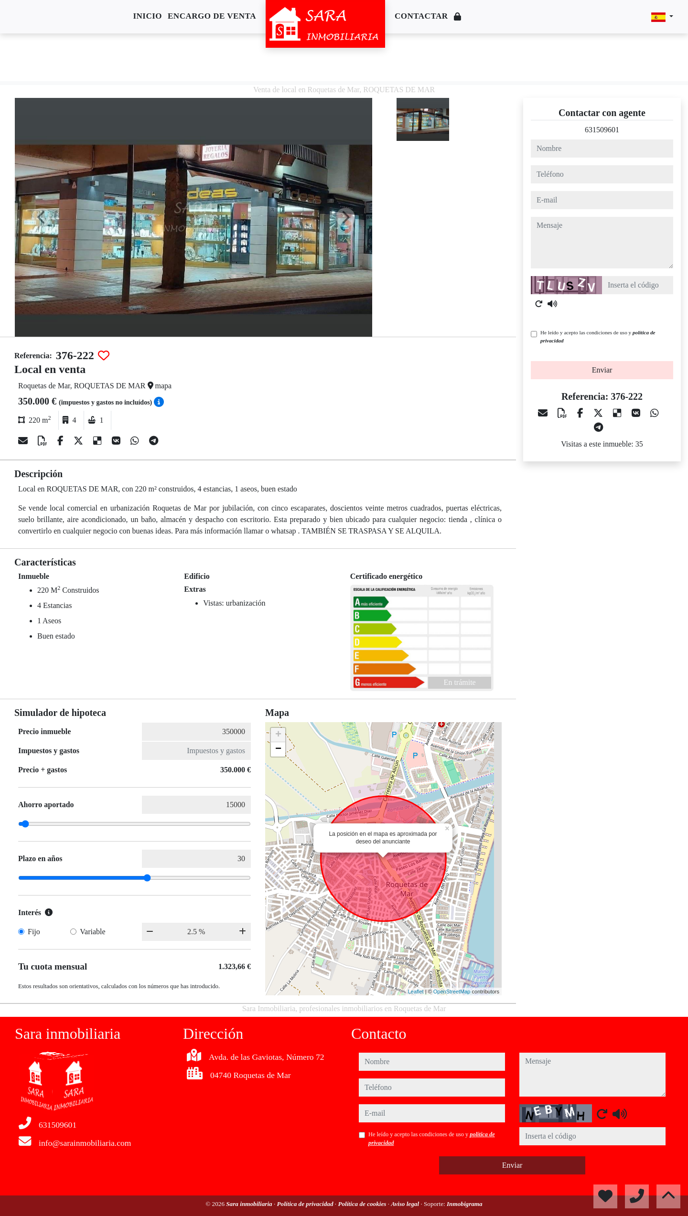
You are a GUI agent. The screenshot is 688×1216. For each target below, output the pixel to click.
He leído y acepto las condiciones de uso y (597, 336)
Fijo (34, 932)
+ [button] (278, 735)
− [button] (278, 749)
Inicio (147, 16)
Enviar (602, 370)
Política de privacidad (306, 1203)
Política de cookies (362, 1203)
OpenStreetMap (452, 991)
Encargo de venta (212, 16)
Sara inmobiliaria (250, 1203)
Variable (92, 932)
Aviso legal (405, 1203)
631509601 (602, 130)
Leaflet (416, 991)
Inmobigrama (465, 1203)
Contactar (421, 16)
